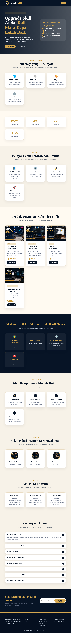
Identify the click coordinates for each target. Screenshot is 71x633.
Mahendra (13, 3)
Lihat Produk (10, 46)
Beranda (37, 3)
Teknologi (42, 3)
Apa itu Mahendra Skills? (14, 534)
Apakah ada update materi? (15, 569)
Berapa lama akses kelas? (14, 551)
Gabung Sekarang (60, 601)
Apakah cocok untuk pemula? (16, 557)
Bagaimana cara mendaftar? (15, 580)
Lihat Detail (12, 262)
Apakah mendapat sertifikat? (15, 546)
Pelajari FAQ (22, 46)
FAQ (58, 3)
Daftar (63, 3)
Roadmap (53, 3)
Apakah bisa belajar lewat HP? (16, 575)
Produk (47, 3)
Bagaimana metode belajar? (15, 563)
